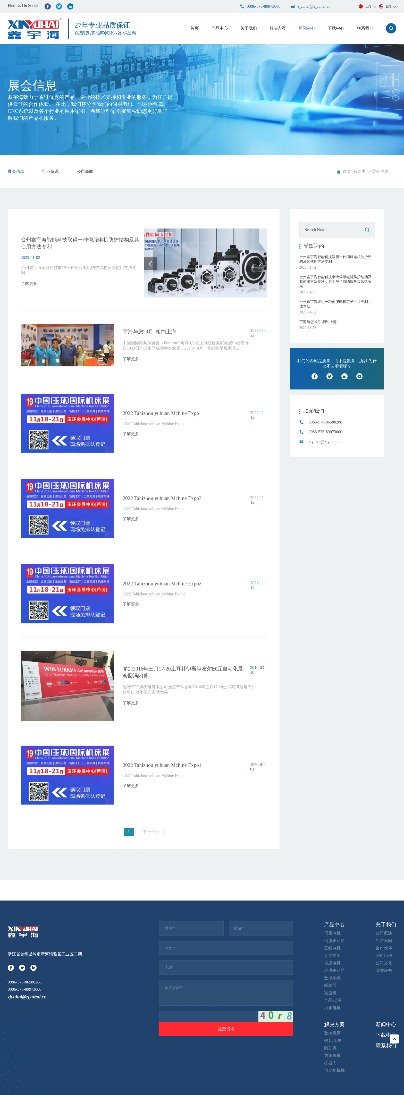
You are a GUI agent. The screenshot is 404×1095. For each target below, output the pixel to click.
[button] (150, 300)
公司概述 (384, 1048)
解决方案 (278, 28)
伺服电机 (332, 1048)
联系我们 (365, 28)
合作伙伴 (384, 1063)
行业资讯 (50, 171)
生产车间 (384, 1055)
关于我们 (248, 28)
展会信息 (16, 171)
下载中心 (336, 28)
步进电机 (332, 1078)
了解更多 (29, 310)
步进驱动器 (334, 1085)
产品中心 (219, 28)
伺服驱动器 (334, 1055)
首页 (194, 28)
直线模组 (332, 1070)
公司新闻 (85, 171)
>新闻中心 (360, 171)
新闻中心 (307, 28)
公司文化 (384, 1078)
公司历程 (384, 1070)
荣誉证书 (384, 1085)
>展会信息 (379, 171)
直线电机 (332, 1063)
